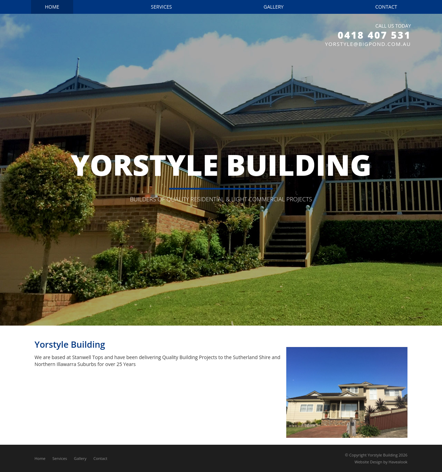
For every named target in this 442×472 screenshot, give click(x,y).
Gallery (80, 458)
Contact (100, 458)
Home (40, 458)
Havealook (397, 461)
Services (59, 458)
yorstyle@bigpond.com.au (368, 43)
